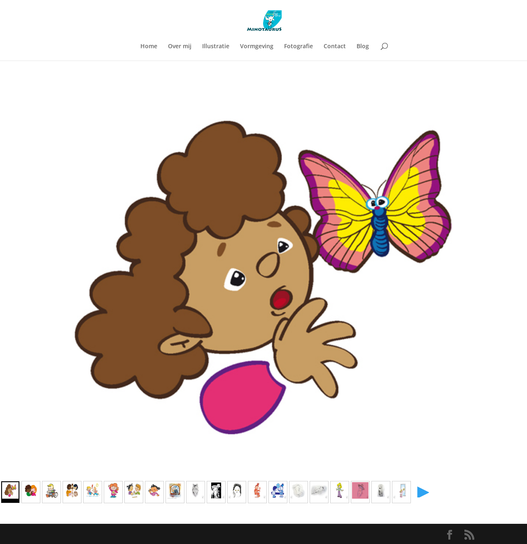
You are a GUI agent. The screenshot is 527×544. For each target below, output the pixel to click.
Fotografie (298, 46)
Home (148, 46)
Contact (335, 46)
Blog (363, 46)
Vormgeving (256, 46)
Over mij (179, 46)
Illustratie (215, 46)
